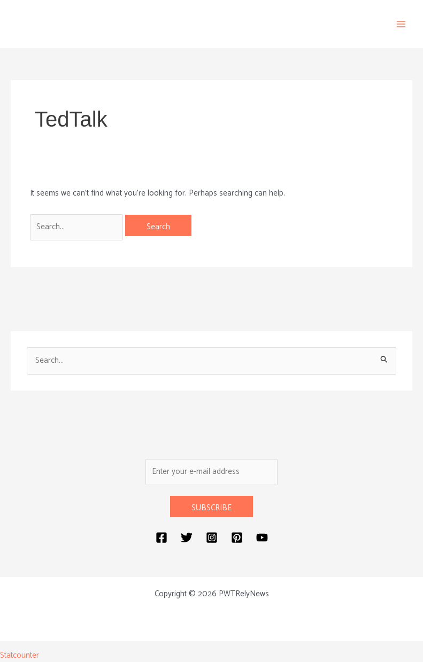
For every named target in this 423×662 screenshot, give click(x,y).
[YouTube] (262, 537)
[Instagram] (212, 537)
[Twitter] (187, 537)
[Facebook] (161, 537)
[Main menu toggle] (401, 24)
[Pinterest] (237, 537)
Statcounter (19, 655)
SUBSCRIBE (211, 508)
